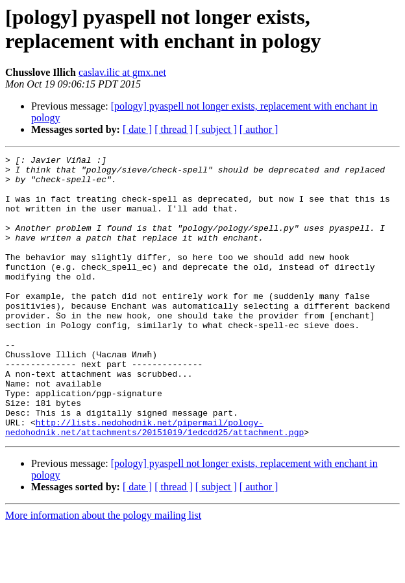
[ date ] (137, 129)
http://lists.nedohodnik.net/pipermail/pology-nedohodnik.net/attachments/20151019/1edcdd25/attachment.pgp (154, 482)
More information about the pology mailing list (103, 571)
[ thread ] (173, 129)
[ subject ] (216, 129)
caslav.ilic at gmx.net (122, 72)
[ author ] (258, 129)
